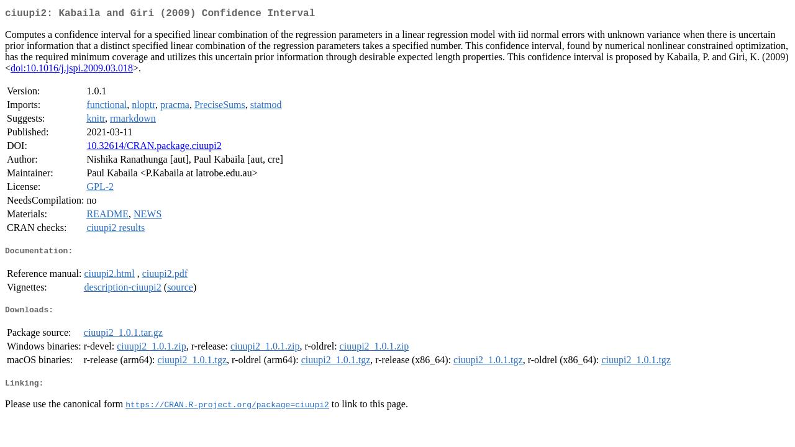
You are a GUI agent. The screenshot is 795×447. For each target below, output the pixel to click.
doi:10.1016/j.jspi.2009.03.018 (72, 70)
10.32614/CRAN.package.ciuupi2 (153, 148)
